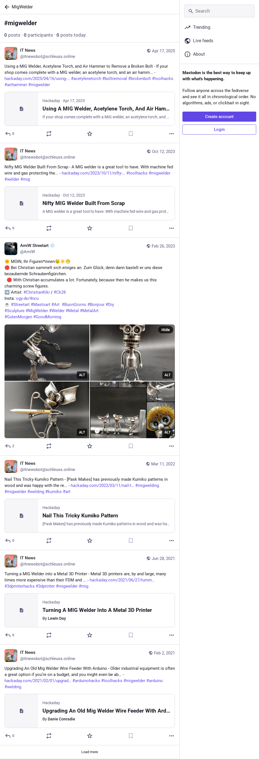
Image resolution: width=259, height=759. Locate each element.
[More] (171, 133)
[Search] (219, 10)
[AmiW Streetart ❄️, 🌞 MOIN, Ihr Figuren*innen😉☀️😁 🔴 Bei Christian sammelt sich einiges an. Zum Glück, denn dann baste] (89, 347)
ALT (82, 375)
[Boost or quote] (49, 133)
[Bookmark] (130, 133)
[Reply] (9, 133)
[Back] (6, 7)
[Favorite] (89, 133)
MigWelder (22, 7)
